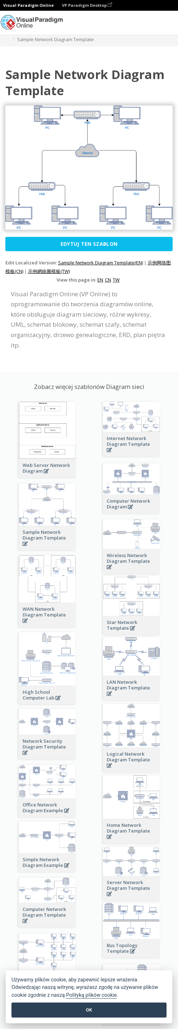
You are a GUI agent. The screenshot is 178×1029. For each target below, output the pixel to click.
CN (108, 280)
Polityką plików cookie (91, 995)
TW (116, 280)
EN (100, 280)
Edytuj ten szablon (89, 243)
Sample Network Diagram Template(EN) (100, 262)
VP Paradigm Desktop (87, 5)
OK (89, 1010)
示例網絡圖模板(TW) (49, 271)
